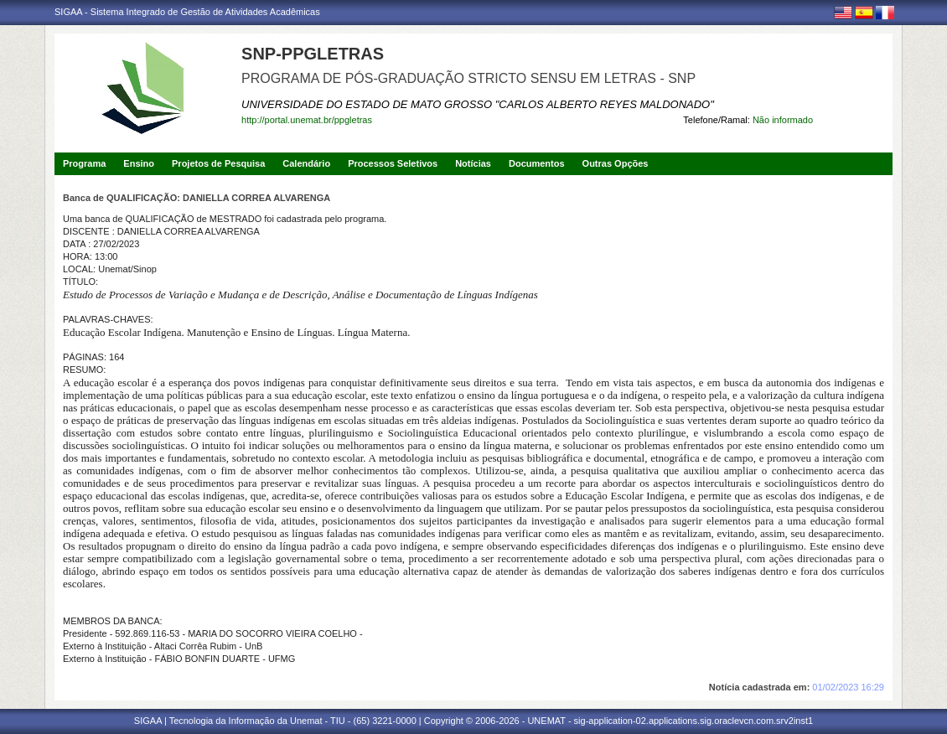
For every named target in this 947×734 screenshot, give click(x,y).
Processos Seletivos (392, 163)
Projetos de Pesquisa (218, 163)
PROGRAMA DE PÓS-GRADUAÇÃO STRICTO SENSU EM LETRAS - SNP (468, 78)
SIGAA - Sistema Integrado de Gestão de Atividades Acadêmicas (187, 12)
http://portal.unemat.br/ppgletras (306, 120)
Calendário (306, 163)
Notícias (473, 163)
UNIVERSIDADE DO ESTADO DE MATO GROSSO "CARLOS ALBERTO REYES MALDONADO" (477, 104)
